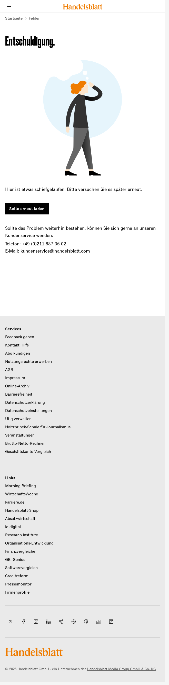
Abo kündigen (17, 353)
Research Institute (21, 535)
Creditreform (16, 576)
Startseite (14, 18)
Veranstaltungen (20, 435)
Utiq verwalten (18, 419)
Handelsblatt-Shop (21, 510)
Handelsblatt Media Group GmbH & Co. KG (121, 669)
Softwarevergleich (21, 568)
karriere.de (14, 502)
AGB (9, 370)
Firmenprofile (17, 592)
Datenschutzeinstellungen (28, 411)
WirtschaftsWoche (21, 494)
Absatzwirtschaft (20, 518)
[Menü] (9, 6)
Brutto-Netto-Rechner (25, 443)
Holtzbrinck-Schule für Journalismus (38, 427)
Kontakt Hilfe (17, 345)
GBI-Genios (15, 559)
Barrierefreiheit (18, 394)
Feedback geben (19, 337)
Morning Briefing (20, 486)
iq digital (13, 527)
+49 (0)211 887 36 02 (44, 244)
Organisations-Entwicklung (29, 543)
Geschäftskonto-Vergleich (28, 451)
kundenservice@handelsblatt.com (55, 251)
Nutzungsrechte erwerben (28, 361)
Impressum (15, 378)
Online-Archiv (17, 386)
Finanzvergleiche (20, 551)
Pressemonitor (18, 584)
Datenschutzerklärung (25, 402)
